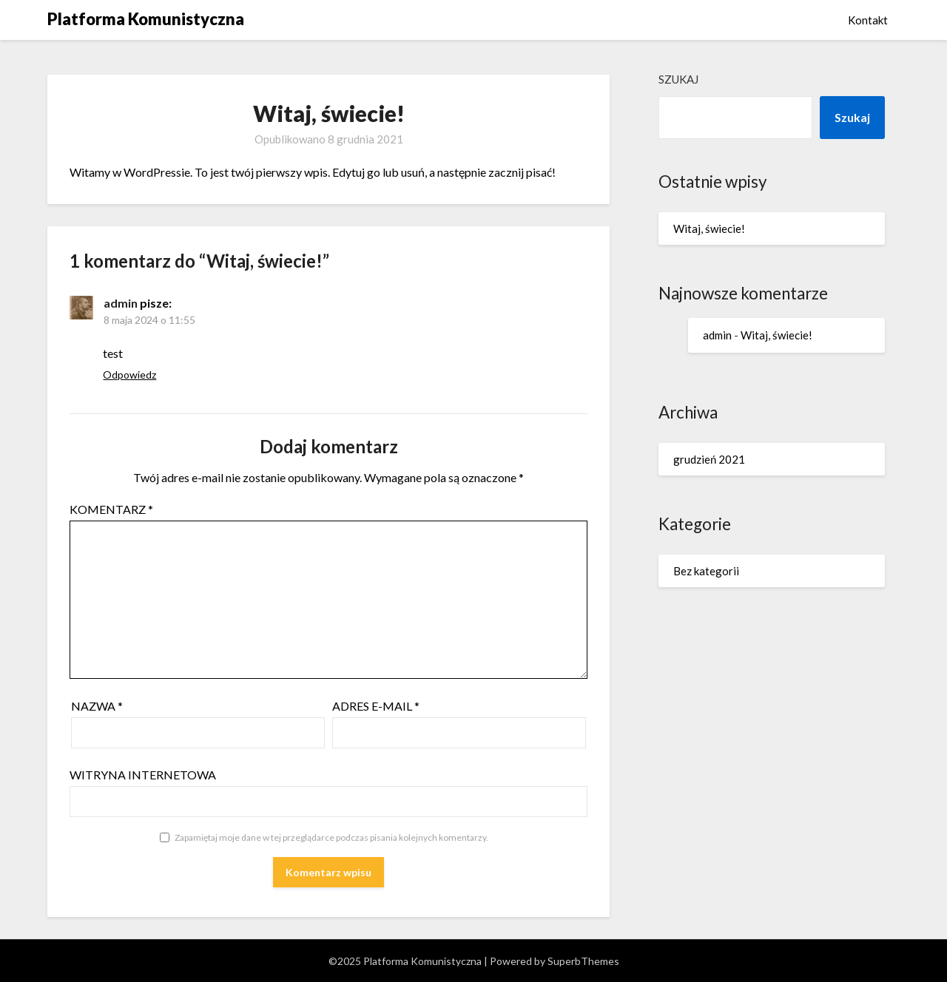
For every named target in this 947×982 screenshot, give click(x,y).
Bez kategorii (706, 571)
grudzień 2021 (709, 459)
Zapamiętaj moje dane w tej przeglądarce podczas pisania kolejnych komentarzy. (331, 837)
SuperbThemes (583, 961)
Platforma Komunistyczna (145, 19)
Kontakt (868, 20)
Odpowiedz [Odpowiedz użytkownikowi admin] (129, 374)
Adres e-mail (375, 706)
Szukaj (678, 79)
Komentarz (111, 509)
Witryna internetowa (143, 775)
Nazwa (97, 706)
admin (121, 303)
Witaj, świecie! (709, 228)
